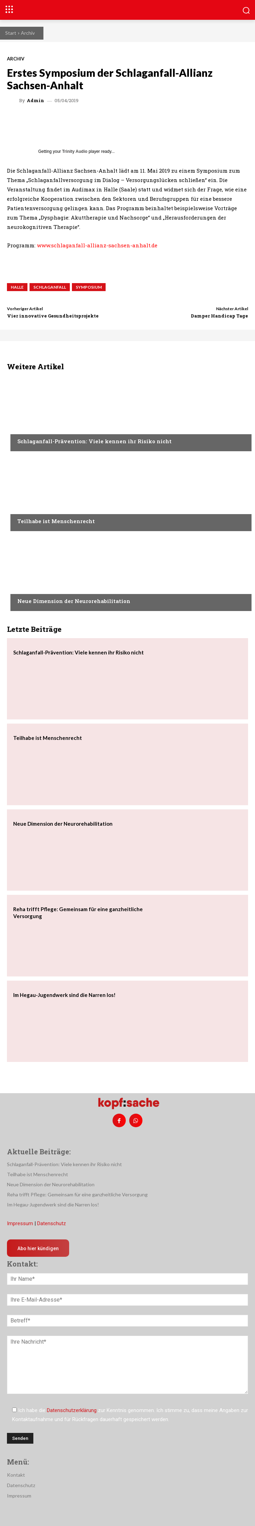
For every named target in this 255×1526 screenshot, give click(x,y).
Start (10, 33)
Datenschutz (51, 1223)
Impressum (20, 1223)
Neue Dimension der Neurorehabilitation (73, 600)
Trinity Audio (75, 151)
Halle (17, 287)
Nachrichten (33, 428)
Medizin (26, 588)
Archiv (28, 33)
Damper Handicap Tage (219, 316)
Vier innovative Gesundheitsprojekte (53, 316)
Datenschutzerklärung (72, 1410)
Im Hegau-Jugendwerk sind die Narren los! (64, 995)
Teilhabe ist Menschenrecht (56, 521)
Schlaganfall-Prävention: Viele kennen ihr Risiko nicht (94, 441)
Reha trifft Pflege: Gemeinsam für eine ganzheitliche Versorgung (77, 1194)
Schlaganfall (49, 287)
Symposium (89, 287)
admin (35, 100)
